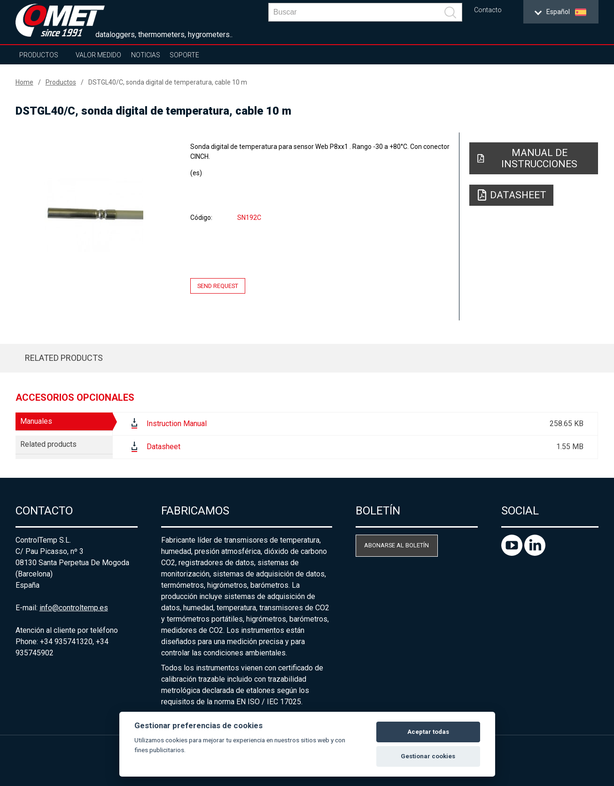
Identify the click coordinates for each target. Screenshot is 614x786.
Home (24, 82)
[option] (94, 214)
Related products (64, 358)
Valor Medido (98, 55)
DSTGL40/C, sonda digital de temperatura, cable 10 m (167, 82)
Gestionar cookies (428, 756)
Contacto (488, 10)
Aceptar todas (428, 731)
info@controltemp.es (73, 607)
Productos (38, 55)
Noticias (145, 55)
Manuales (36, 421)
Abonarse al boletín (396, 545)
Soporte (184, 55)
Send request (217, 285)
